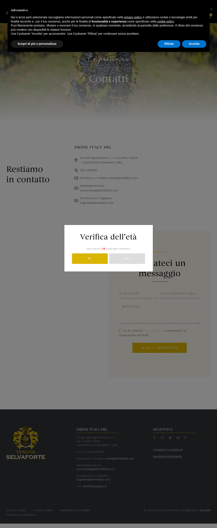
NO (127, 258)
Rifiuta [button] (169, 516)
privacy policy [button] (133, 490)
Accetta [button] (194, 516)
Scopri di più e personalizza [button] (37, 516)
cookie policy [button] (165, 494)
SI (90, 258)
